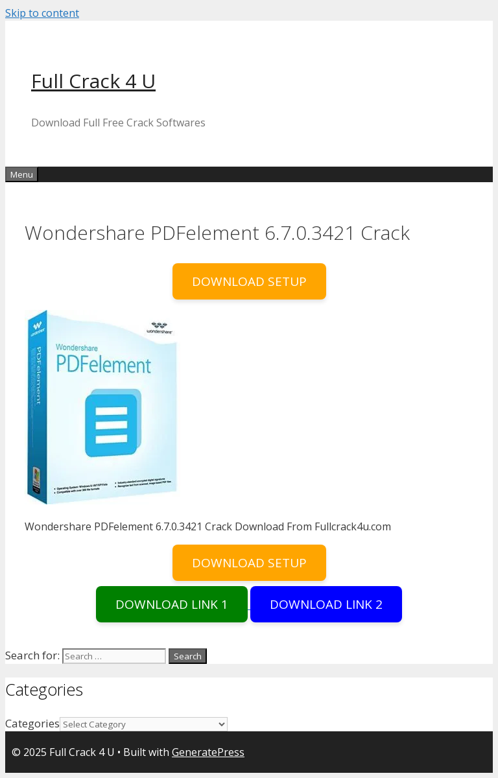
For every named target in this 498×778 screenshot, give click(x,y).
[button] (102, 407)
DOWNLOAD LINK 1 (171, 604)
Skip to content (42, 13)
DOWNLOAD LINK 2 (326, 604)
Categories (32, 723)
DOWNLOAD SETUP (249, 281)
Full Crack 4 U (93, 80)
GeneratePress (208, 752)
